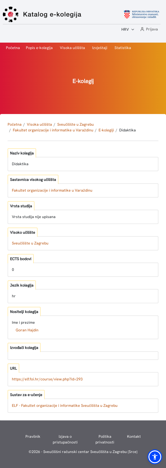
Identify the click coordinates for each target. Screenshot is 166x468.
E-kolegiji (106, 130)
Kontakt (134, 436)
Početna (13, 47)
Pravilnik (32, 436)
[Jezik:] (128, 29)
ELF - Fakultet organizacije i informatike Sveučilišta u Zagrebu (65, 405)
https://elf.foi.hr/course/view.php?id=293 (47, 379)
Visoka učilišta (72, 47)
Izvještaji (99, 47)
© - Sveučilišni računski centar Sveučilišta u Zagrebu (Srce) (83, 451)
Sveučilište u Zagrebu (75, 124)
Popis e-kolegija (39, 47)
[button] (149, 29)
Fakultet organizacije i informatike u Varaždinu (53, 130)
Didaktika (127, 130)
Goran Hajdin (27, 330)
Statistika (122, 47)
